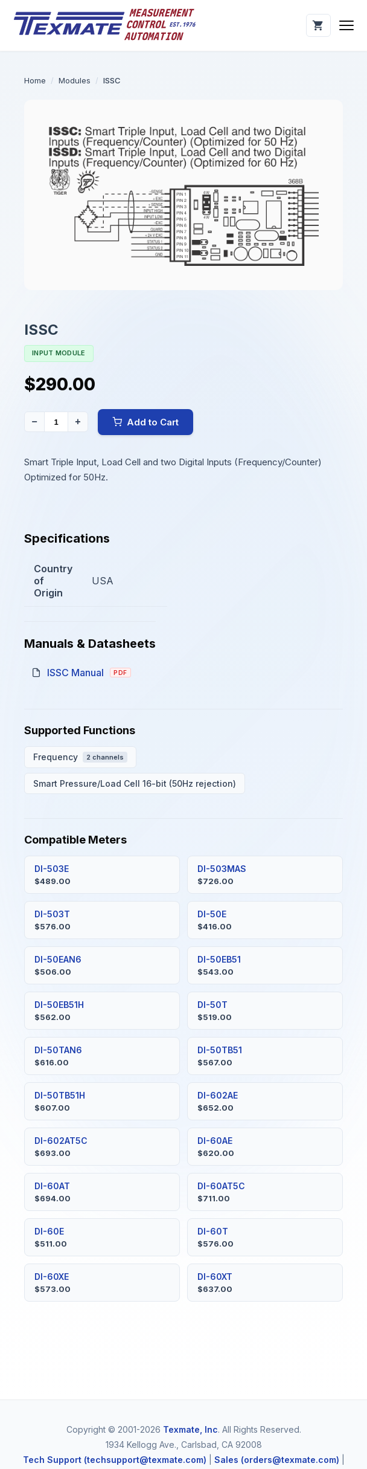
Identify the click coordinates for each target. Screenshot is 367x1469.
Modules (75, 80)
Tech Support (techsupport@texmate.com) (114, 1459)
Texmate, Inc (190, 1429)
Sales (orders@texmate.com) (276, 1459)
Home (35, 80)
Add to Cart (145, 422)
